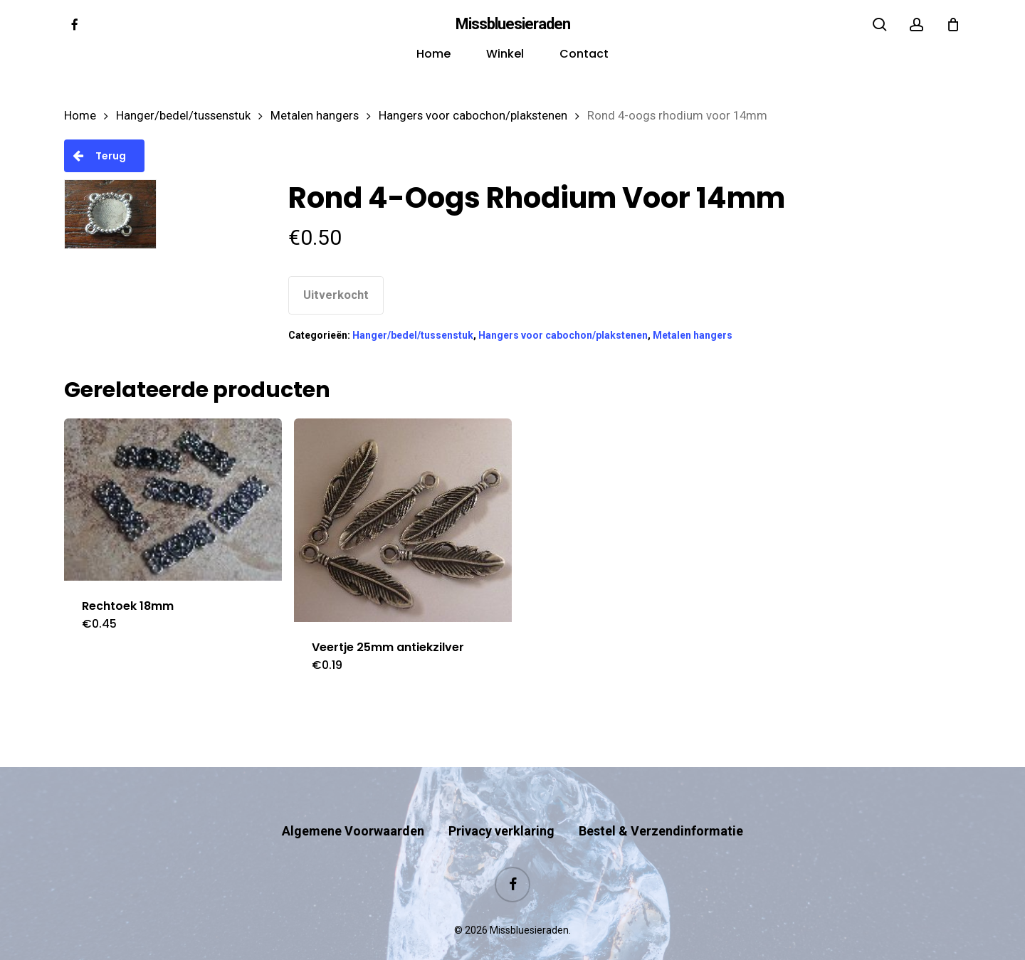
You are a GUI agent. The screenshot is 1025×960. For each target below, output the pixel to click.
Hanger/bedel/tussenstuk (183, 115)
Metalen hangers (314, 115)
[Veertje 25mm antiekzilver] (403, 520)
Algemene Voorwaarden (353, 803)
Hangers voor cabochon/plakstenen (473, 115)
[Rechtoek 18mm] (173, 499)
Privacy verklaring (501, 803)
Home (80, 115)
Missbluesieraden (513, 24)
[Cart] (953, 24)
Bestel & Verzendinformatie (661, 803)
